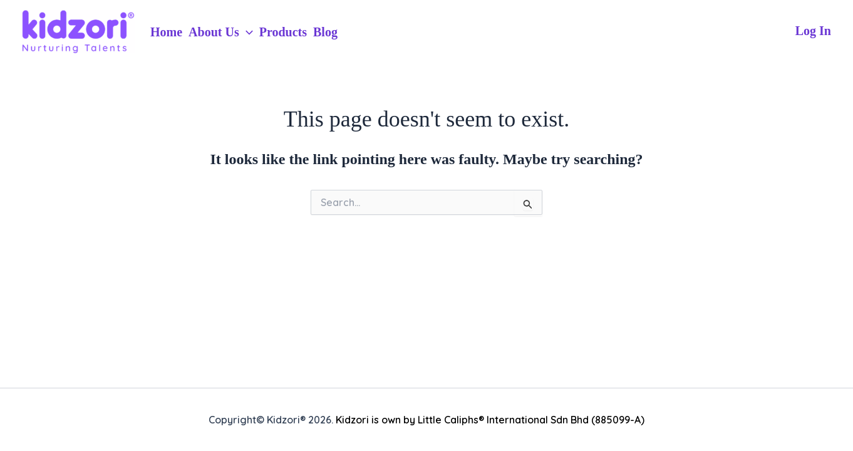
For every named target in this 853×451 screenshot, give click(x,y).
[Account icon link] (813, 31)
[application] (246, 32)
